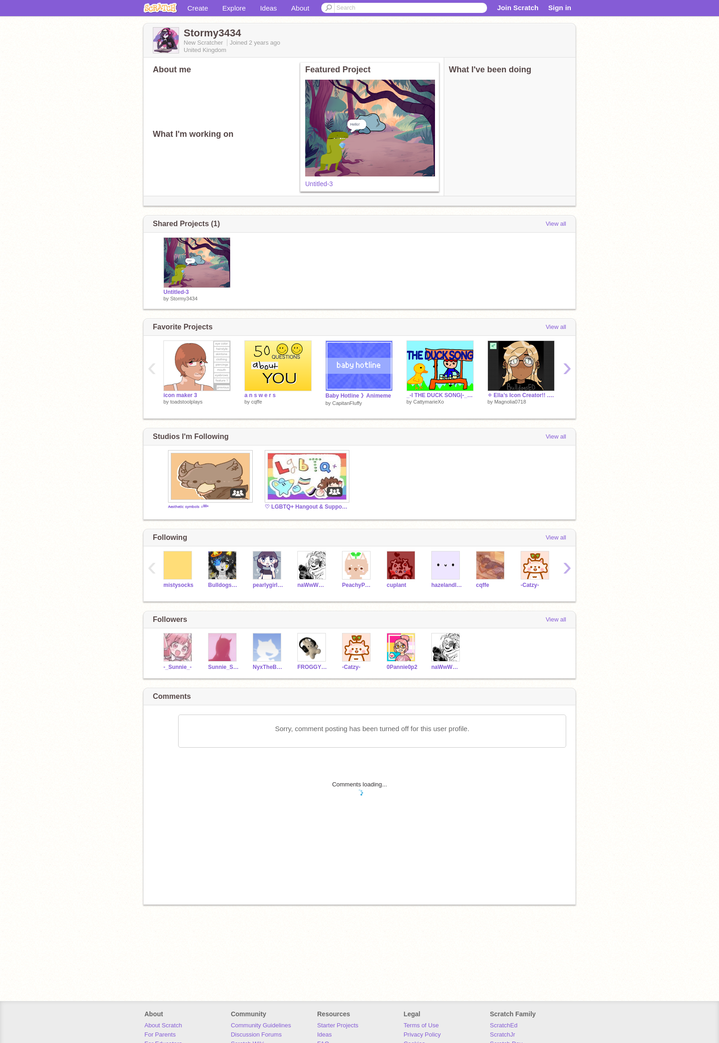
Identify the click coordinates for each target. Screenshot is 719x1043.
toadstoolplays (186, 401)
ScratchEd (503, 1025)
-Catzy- (530, 585)
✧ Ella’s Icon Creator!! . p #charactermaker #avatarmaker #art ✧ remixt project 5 (521, 395)
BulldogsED (223, 585)
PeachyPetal (357, 585)
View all (555, 223)
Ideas (268, 8)
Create (197, 8)
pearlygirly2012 (268, 585)
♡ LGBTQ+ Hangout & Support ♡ (306, 507)
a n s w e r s (260, 395)
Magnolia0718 (510, 401)
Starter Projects (338, 1025)
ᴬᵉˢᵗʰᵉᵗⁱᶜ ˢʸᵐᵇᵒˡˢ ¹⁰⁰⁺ (188, 507)
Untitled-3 (319, 184)
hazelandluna (446, 585)
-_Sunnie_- (177, 667)
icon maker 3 (180, 395)
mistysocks (178, 585)
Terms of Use (421, 1025)
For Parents (160, 1034)
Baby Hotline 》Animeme (358, 396)
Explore (234, 8)
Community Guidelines (261, 1025)
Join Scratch (518, 8)
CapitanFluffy (347, 403)
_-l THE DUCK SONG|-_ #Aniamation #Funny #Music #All (440, 395)
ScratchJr (502, 1034)
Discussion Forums (256, 1034)
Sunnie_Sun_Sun (223, 667)
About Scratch (163, 1025)
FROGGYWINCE (312, 667)
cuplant (396, 585)
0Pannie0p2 (402, 667)
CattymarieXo (428, 401)
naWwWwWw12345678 (312, 585)
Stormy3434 (183, 298)
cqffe (256, 401)
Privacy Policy (422, 1034)
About (300, 8)
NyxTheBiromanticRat (268, 667)
